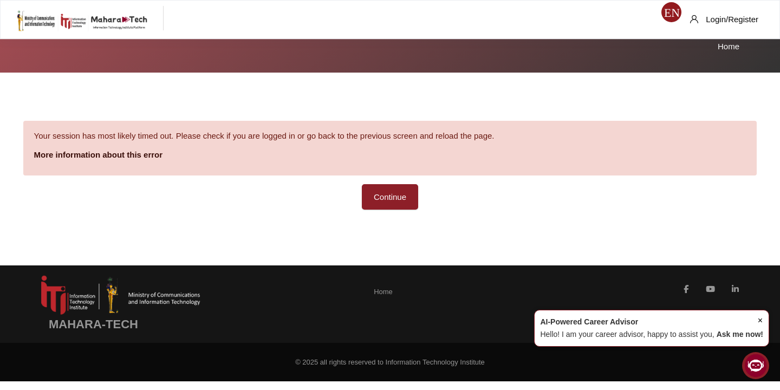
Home (728, 46)
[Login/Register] (724, 19)
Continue (390, 197)
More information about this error (113, 154)
